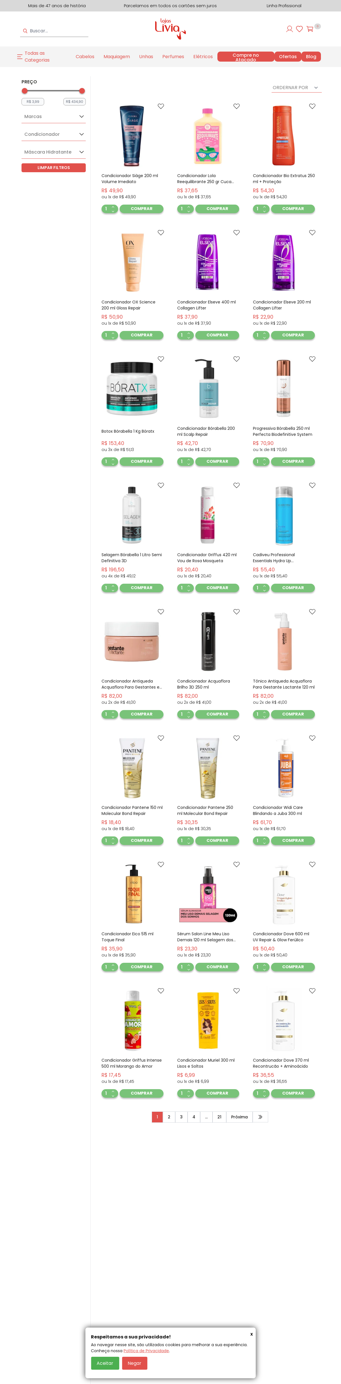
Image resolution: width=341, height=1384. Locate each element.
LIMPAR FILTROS (54, 167)
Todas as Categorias (37, 56)
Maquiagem (117, 56)
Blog (311, 57)
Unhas (146, 56)
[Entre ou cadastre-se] (289, 29)
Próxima (239, 1117)
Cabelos (85, 56)
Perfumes (173, 56)
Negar (134, 1363)
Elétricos (203, 56)
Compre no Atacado (246, 57)
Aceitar (105, 1363)
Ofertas (288, 57)
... (206, 1117)
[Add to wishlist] (160, 106)
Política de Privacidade (146, 1351)
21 (219, 1117)
